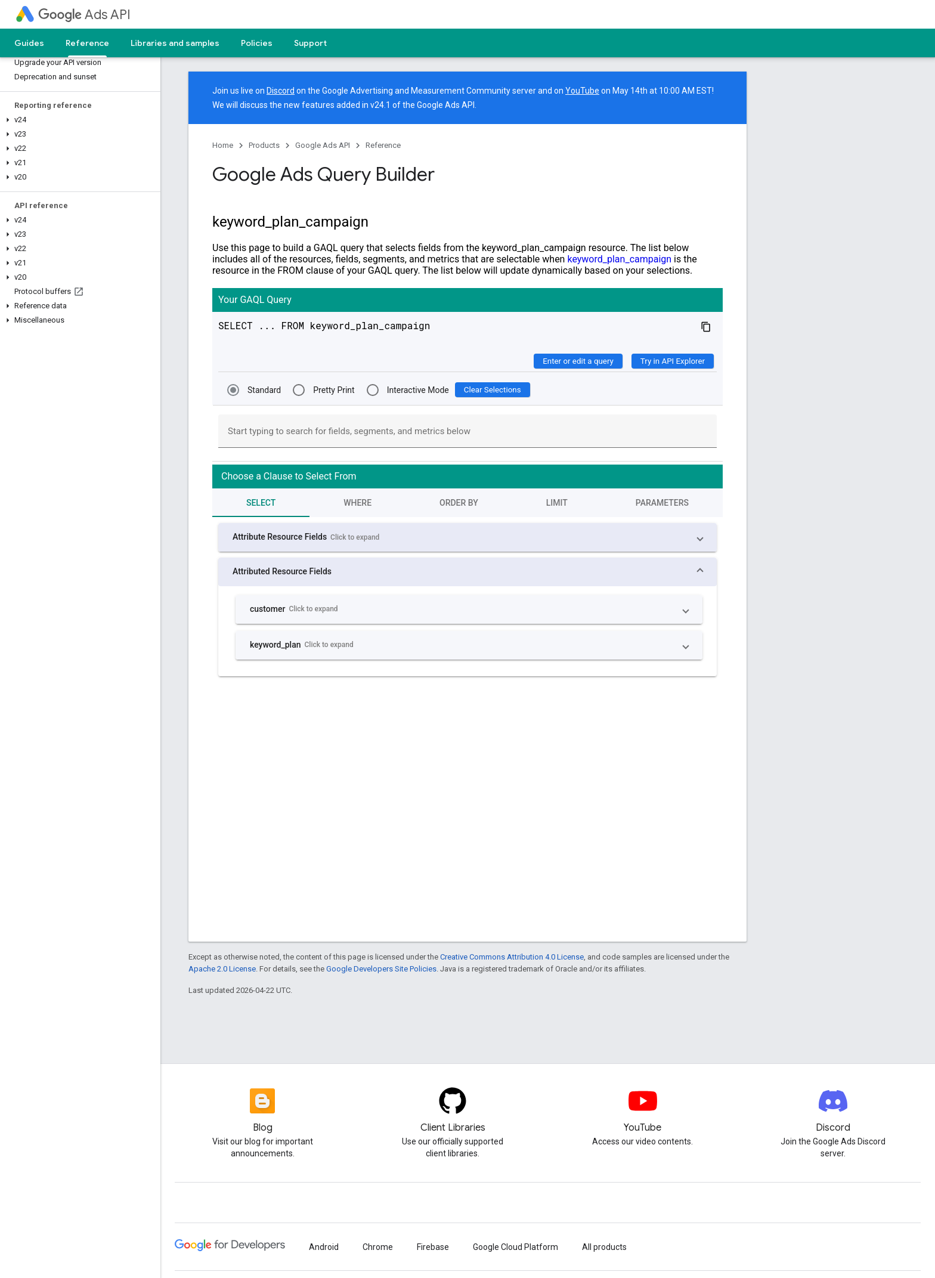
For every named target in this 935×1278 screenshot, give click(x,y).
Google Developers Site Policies (381, 968)
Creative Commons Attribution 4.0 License (512, 956)
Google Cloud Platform (515, 1247)
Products (264, 145)
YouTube (582, 90)
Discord (281, 90)
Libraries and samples (175, 43)
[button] (78, 120)
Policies (257, 43)
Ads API (84, 15)
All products (604, 1247)
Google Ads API (322, 145)
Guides (29, 43)
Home (222, 145)
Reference (383, 145)
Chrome (378, 1247)
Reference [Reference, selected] (87, 43)
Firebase (433, 1247)
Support (310, 43)
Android (324, 1247)
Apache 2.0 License (222, 968)
